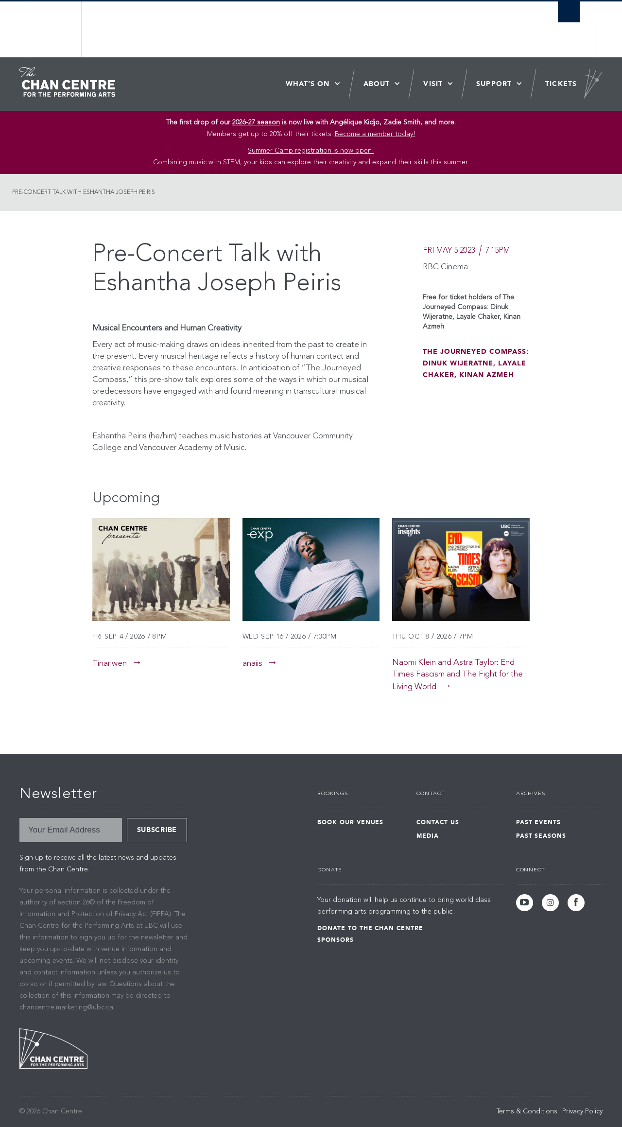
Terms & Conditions (527, 1111)
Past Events (538, 822)
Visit (433, 84)
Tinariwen (109, 663)
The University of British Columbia (55, 29)
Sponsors (335, 939)
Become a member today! (375, 134)
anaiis (252, 663)
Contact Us (437, 822)
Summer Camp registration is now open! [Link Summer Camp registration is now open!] (311, 150)
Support (494, 84)
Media (427, 835)
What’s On (308, 84)
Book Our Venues (350, 822)
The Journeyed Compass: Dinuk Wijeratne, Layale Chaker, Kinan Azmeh (476, 363)
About (376, 84)
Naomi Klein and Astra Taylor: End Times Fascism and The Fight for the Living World (457, 675)
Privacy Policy (582, 1111)
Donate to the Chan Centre (370, 928)
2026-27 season (256, 122)
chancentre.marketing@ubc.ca (66, 1007)
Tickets (561, 84)
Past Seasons (541, 835)
